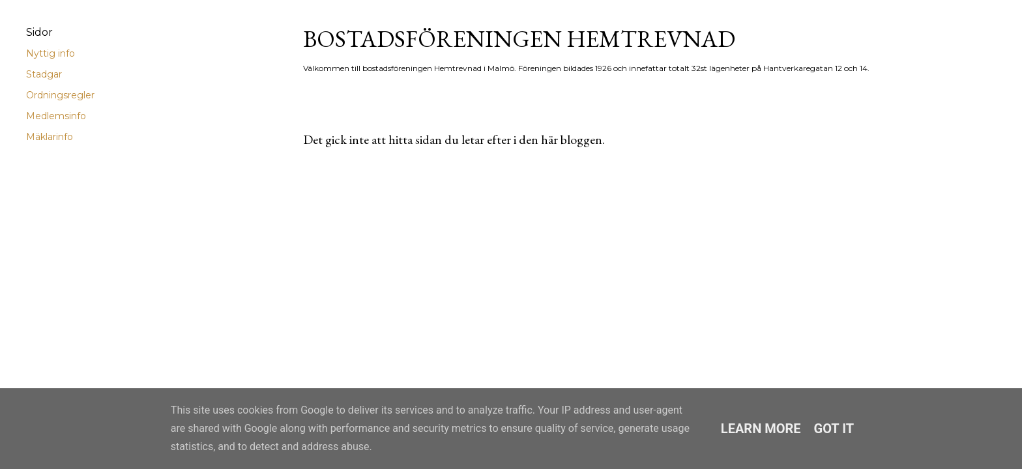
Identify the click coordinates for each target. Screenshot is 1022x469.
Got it (834, 428)
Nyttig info (50, 53)
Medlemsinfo (56, 116)
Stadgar (44, 74)
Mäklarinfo (49, 137)
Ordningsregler (60, 95)
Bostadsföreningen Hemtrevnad (519, 38)
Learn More (761, 428)
